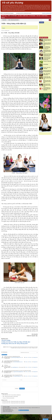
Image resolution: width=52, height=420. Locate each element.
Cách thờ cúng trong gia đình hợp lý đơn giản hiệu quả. (46, 58)
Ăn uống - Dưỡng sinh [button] (23, 15)
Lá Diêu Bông (45, 64)
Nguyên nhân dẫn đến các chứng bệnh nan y (47, 71)
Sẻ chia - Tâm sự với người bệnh (46, 68)
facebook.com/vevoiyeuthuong (7, 411)
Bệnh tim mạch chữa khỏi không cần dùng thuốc (47, 81)
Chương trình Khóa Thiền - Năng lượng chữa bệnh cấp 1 (11, 401)
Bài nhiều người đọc (44, 37)
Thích (30, 357)
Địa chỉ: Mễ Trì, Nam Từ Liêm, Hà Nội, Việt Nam (10, 407)
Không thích (35, 357)
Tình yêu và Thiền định (47, 61)
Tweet (3, 28)
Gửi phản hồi (45, 419)
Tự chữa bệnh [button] (32, 15)
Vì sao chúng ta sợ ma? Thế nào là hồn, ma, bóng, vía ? (46, 47)
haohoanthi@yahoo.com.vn (18, 361)
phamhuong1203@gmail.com (16, 357)
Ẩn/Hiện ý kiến (4, 354)
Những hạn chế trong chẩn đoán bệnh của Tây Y (47, 44)
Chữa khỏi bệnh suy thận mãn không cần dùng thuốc (46, 88)
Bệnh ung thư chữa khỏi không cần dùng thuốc (47, 85)
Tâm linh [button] (38, 15)
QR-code (20, 410)
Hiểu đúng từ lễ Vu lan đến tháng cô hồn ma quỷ (47, 40)
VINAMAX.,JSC (37, 407)
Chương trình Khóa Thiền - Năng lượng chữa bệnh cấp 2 (11, 402)
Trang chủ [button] (3, 15)
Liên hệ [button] (2, 17)
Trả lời (26, 357)
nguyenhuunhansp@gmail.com (18, 371)
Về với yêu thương (28, 407)
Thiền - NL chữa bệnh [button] (12, 15)
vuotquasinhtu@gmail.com (9, 409)
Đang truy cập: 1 (25, 410)
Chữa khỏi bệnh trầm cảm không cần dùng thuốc (47, 51)
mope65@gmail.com (15, 367)
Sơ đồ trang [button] (44, 15)
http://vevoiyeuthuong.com (9, 410)
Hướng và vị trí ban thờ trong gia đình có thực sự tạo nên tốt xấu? (47, 55)
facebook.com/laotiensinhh (46, 13)
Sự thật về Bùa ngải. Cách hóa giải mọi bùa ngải (47, 77)
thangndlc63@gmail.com (18, 376)
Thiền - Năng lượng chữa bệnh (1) (8, 396)
